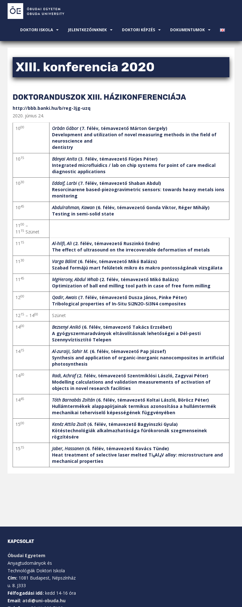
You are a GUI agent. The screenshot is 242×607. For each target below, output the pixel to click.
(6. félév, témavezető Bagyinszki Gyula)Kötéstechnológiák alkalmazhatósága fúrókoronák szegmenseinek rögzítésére (129, 430)
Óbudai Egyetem (26, 555)
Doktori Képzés (138, 29)
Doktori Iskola (36, 29)
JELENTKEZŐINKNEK (87, 29)
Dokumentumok (187, 29)
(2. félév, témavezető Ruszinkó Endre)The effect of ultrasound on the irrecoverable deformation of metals (131, 246)
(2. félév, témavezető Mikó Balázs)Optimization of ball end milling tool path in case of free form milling (131, 282)
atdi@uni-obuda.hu (44, 601)
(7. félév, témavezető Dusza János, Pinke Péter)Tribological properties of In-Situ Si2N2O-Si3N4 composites (119, 300)
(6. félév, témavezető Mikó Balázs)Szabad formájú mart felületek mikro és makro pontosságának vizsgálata (137, 264)
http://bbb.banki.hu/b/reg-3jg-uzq (51, 108)
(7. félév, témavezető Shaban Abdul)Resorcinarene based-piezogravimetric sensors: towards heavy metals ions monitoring (138, 189)
